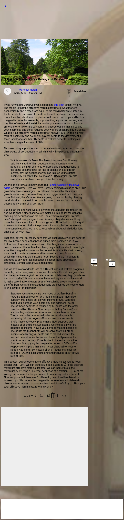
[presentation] (94, 261)
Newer (95, 262)
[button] (6, 7)
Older (110, 262)
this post (58, 104)
